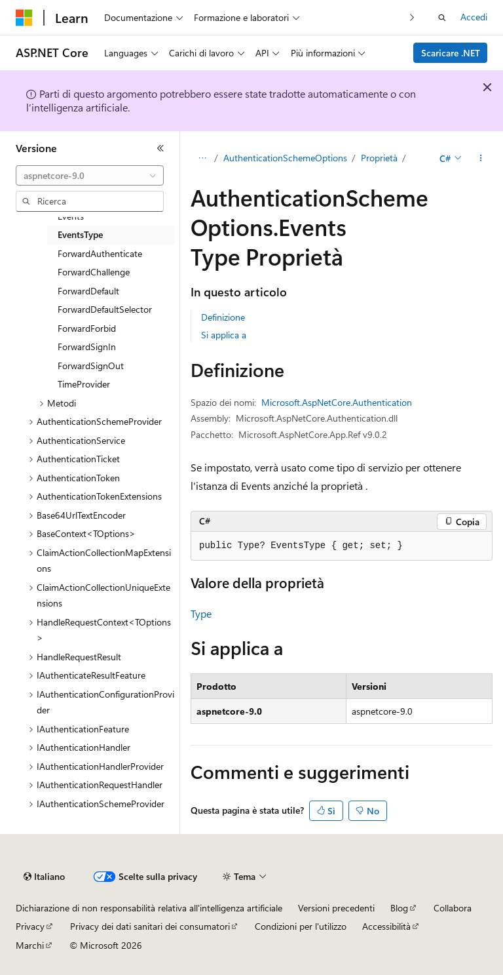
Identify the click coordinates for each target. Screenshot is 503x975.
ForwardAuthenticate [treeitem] (100, 253)
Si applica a (223, 334)
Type (201, 613)
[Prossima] (412, 17)
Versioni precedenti (336, 908)
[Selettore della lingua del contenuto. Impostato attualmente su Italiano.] (44, 876)
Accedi (473, 16)
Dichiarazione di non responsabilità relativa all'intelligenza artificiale (149, 908)
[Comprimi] (160, 148)
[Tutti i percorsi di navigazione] (202, 158)
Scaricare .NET (450, 53)
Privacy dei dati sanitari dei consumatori (150, 926)
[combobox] (90, 175)
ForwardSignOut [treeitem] (91, 365)
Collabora (453, 908)
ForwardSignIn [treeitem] (87, 346)
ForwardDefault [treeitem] (88, 291)
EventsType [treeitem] (80, 234)
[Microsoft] (24, 17)
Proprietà (379, 157)
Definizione (223, 317)
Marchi (30, 945)
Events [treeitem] (71, 216)
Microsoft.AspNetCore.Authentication (336, 402)
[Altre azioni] (481, 158)
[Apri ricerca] (442, 18)
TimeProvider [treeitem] (84, 384)
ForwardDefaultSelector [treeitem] (105, 309)
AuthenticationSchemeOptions (285, 157)
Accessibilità (386, 926)
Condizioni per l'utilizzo (300, 926)
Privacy (30, 926)
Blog (399, 908)
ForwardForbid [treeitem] (87, 328)
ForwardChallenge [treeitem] (94, 272)
